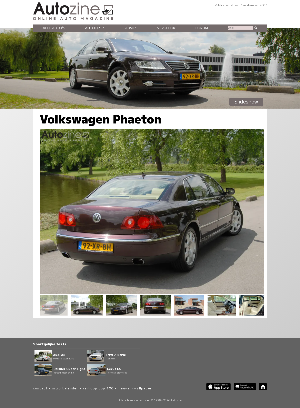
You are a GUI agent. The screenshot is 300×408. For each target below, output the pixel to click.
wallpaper (143, 388)
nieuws (124, 388)
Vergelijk (166, 27)
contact (40, 388)
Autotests (95, 27)
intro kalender (65, 388)
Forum (201, 27)
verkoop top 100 (97, 388)
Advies (131, 27)
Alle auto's (54, 27)
